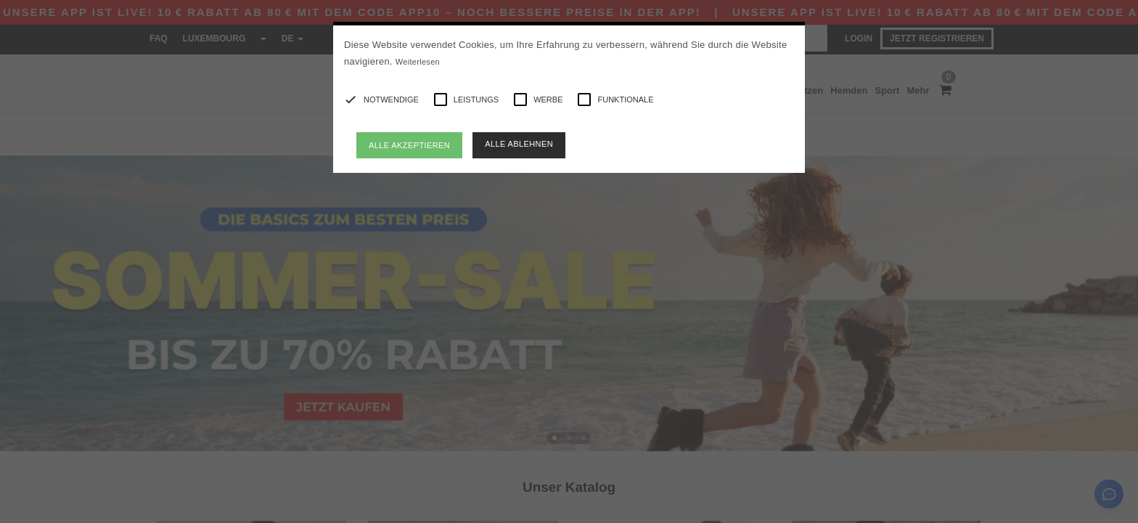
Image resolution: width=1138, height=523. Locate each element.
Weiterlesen (418, 61)
